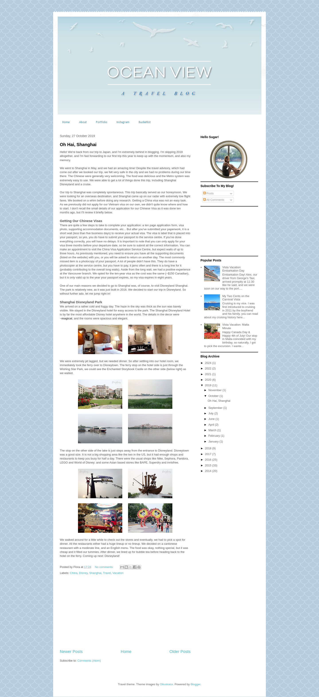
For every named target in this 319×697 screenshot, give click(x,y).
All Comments (213, 199)
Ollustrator (166, 684)
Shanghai (95, 573)
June (212, 419)
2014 (208, 471)
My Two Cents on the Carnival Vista (235, 297)
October (214, 396)
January (214, 441)
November (215, 390)
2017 (208, 454)
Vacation (118, 573)
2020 (208, 379)
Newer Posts (71, 651)
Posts (208, 193)
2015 (208, 465)
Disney (83, 573)
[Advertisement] (125, 612)
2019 (208, 385)
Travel (107, 573)
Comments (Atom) (89, 660)
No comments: (104, 567)
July (211, 413)
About (83, 122)
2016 (208, 459)
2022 (208, 368)
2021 (208, 374)
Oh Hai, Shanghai (78, 144)
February (214, 435)
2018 (208, 448)
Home (66, 122)
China (74, 573)
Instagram (123, 122)
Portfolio (101, 122)
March (212, 430)
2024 (208, 363)
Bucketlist (145, 122)
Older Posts (180, 651)
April (211, 424)
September (215, 407)
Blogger (195, 684)
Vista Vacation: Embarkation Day (233, 269)
